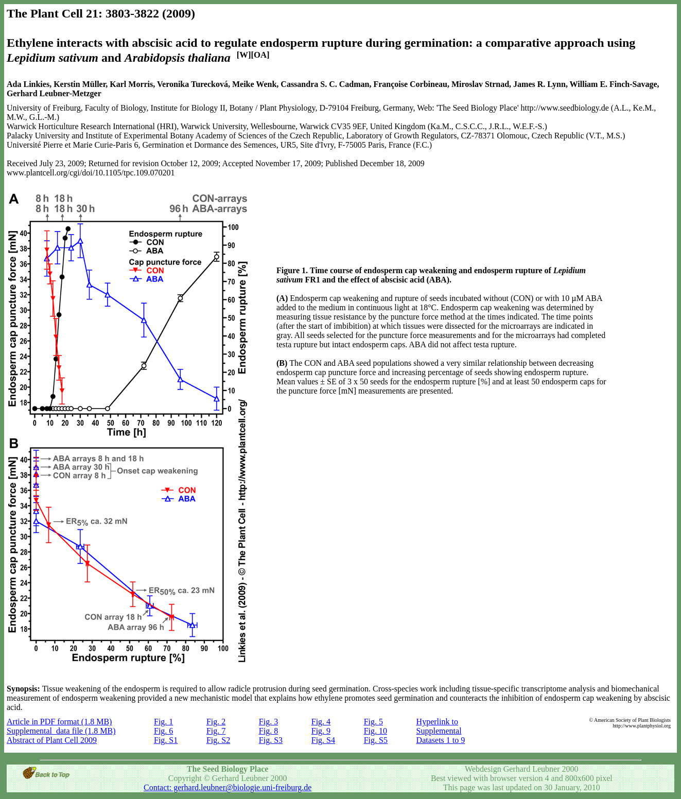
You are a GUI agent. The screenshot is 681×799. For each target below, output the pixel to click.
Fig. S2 (218, 740)
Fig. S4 (323, 740)
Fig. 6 (163, 730)
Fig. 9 (320, 730)
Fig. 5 (373, 721)
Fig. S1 (166, 740)
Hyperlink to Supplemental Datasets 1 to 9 (440, 730)
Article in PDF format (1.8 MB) (59, 721)
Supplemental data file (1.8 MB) (61, 730)
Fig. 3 (268, 721)
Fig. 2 (215, 721)
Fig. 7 (215, 730)
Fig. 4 (320, 721)
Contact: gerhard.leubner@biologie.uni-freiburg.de (227, 787)
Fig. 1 (163, 721)
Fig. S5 (376, 740)
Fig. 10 (375, 730)
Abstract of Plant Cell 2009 (52, 740)
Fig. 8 (268, 730)
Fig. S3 (271, 740)
